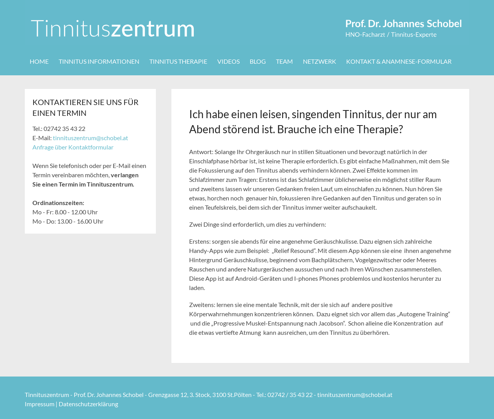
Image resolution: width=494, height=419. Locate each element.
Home (39, 61)
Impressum (39, 403)
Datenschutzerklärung (88, 403)
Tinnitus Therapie (178, 61)
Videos (228, 61)
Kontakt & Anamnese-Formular (399, 61)
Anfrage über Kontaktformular (72, 147)
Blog (258, 61)
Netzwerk (319, 61)
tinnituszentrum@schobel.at (90, 137)
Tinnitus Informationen (99, 61)
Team (284, 61)
